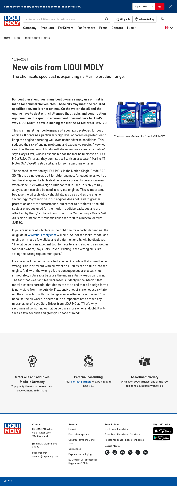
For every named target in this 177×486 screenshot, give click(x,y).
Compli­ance (74, 449)
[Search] (69, 19)
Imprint (72, 429)
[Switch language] (144, 6)
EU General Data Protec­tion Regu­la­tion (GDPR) (83, 461)
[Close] (171, 6)
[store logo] (14, 24)
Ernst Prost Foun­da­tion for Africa (122, 434)
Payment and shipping (80, 454)
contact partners (81, 381)
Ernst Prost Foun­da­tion (117, 429)
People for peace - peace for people (124, 440)
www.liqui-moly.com (42, 235)
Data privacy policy (78, 434)
